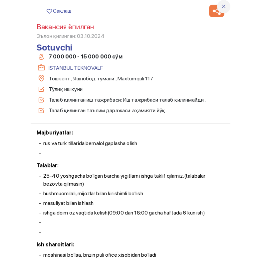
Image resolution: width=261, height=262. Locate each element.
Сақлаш (59, 11)
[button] (216, 11)
